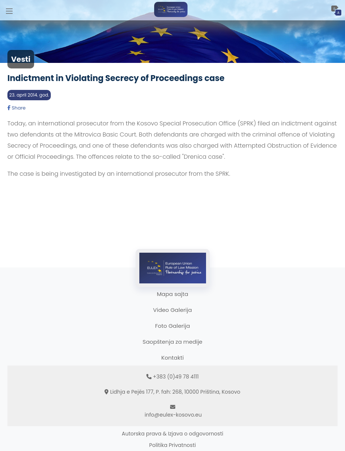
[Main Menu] (9, 10)
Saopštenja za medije (172, 342)
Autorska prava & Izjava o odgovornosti (172, 433)
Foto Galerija (172, 326)
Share (16, 107)
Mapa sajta (172, 294)
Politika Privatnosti (172, 445)
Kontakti (172, 357)
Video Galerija (172, 310)
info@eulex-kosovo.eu (173, 414)
